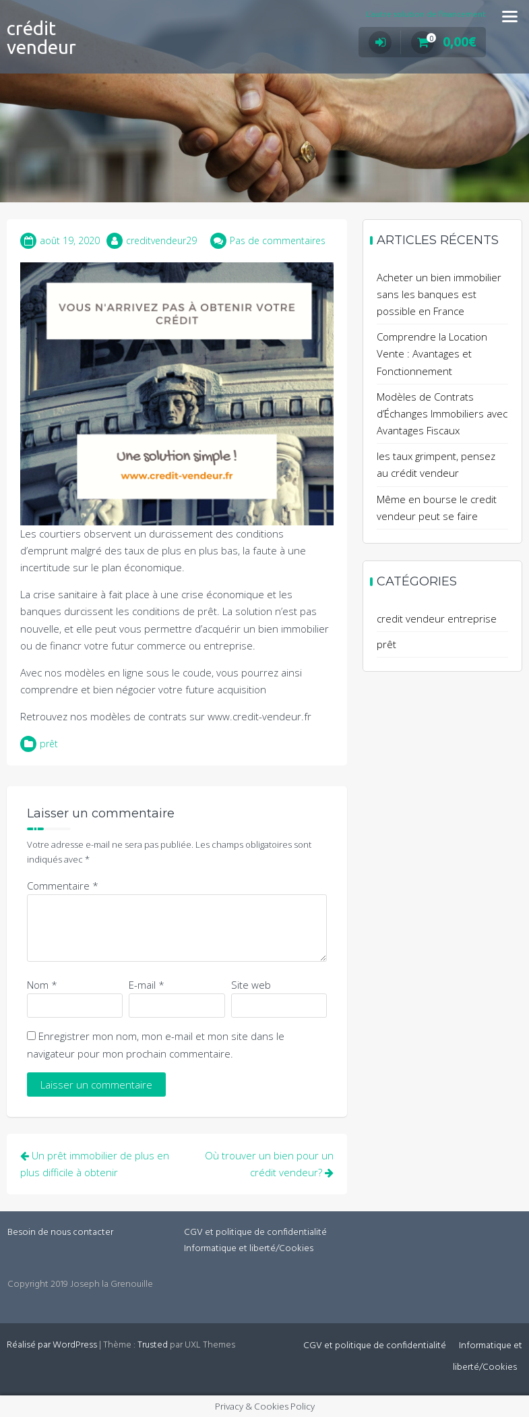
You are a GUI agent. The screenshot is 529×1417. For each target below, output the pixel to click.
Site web (251, 984)
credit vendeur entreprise (437, 618)
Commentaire (62, 885)
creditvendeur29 (161, 240)
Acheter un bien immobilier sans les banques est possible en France (439, 294)
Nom (42, 984)
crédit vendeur (41, 37)
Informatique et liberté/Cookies (248, 1248)
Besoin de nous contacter (60, 1232)
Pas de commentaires (277, 240)
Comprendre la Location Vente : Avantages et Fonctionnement (432, 353)
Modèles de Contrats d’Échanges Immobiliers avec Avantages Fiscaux (442, 413)
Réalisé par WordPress (52, 1345)
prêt (49, 743)
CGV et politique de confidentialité (255, 1232)
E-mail (146, 984)
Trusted (152, 1345)
